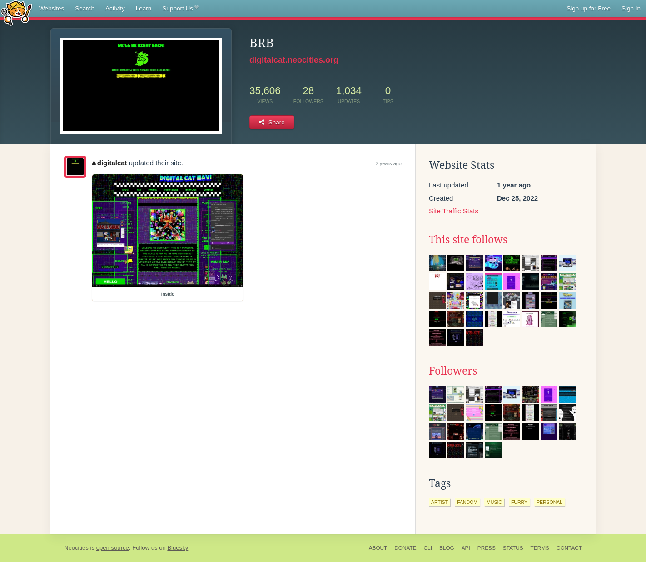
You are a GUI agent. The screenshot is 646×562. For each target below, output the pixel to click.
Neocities (76, 547)
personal (549, 502)
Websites (51, 8)
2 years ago (389, 163)
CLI (428, 548)
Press (486, 548)
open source (112, 547)
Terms (540, 548)
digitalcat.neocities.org (293, 59)
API (466, 548)
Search (84, 8)
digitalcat (109, 163)
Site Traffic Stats (453, 211)
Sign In (631, 8)
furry (519, 502)
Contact (569, 548)
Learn (144, 8)
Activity (115, 8)
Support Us (180, 8)
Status (513, 548)
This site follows (468, 240)
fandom (467, 502)
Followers (453, 371)
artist (439, 502)
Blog (446, 548)
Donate (405, 548)
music (494, 502)
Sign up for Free (588, 8)
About (378, 548)
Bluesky (177, 547)
